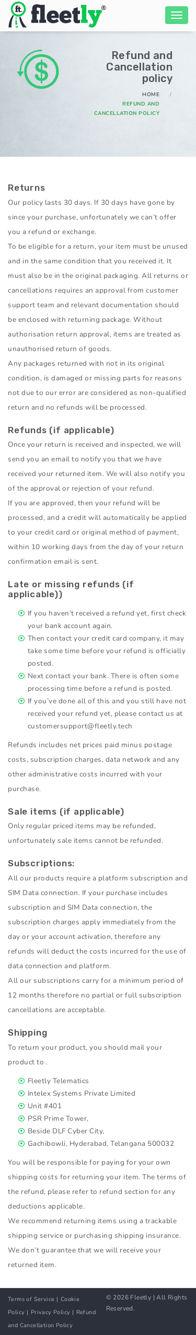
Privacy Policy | (52, 1312)
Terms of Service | (33, 1299)
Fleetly (140, 1297)
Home (150, 94)
